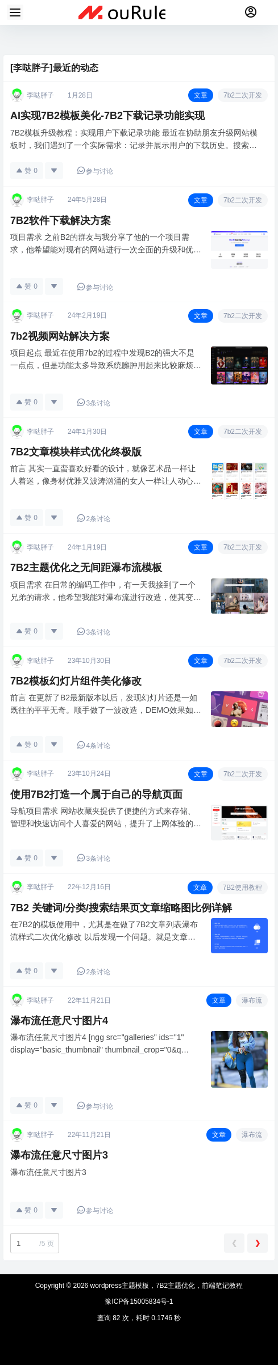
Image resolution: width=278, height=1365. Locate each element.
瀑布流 (252, 1000)
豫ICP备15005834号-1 (139, 1301)
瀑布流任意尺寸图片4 (59, 1020)
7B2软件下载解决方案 (60, 220)
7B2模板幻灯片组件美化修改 (76, 681)
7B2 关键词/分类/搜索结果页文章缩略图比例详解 (121, 908)
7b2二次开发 (242, 95)
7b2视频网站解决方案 (60, 336)
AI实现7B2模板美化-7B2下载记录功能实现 (107, 115)
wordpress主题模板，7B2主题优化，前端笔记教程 (165, 1286)
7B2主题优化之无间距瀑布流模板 (86, 567)
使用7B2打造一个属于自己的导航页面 (96, 794)
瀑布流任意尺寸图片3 (59, 1155)
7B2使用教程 (242, 887)
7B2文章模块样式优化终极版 (76, 452)
